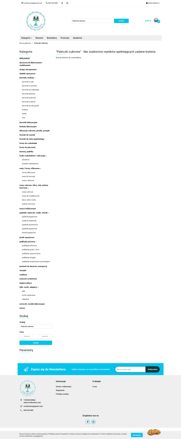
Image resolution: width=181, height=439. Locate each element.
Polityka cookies (62, 394)
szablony (23, 275)
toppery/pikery (25, 283)
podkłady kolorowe (29, 246)
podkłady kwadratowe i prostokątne (36, 261)
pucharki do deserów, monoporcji (33, 266)
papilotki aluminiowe (30, 225)
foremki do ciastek (27, 135)
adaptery (25, 299)
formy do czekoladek (28, 143)
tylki (23, 291)
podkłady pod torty (28, 242)
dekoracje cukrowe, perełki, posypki (34, 131)
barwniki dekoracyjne (28, 122)
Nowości (39, 38)
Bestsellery (52, 38)
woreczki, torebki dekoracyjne (32, 304)
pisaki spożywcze (26, 237)
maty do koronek (28, 176)
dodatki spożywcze (27, 74)
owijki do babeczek (29, 221)
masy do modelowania (30, 196)
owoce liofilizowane (27, 209)
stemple (22, 270)
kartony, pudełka (26, 151)
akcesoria (25, 160)
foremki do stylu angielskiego (31, 139)
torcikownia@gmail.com (33, 406)
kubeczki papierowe (29, 217)
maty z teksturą (28, 180)
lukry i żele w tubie (29, 200)
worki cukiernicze (28, 295)
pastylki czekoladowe (30, 164)
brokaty (25, 110)
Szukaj (35, 343)
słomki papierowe (29, 233)
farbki (24, 114)
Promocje (65, 38)
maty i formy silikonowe (30, 168)
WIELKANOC (24, 58)
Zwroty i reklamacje (63, 387)
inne (23, 118)
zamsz (22, 308)
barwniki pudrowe (29, 98)
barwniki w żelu (28, 82)
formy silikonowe (28, 172)
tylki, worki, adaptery (29, 287)
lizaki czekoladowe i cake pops (33, 156)
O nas (94, 387)
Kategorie (26, 38)
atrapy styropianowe (28, 69)
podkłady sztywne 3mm (31, 254)
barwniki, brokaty (27, 78)
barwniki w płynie (28, 102)
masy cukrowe (27, 192)
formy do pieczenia (27, 147)
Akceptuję (137, 435)
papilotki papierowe (29, 229)
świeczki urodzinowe (28, 279)
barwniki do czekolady (30, 90)
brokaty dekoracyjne (28, 126)
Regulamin (60, 390)
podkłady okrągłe (28, 257)
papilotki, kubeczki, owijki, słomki (34, 213)
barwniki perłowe (28, 94)
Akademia (77, 38)
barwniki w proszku (29, 86)
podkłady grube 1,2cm (30, 250)
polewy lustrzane (28, 204)
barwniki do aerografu (30, 106)
